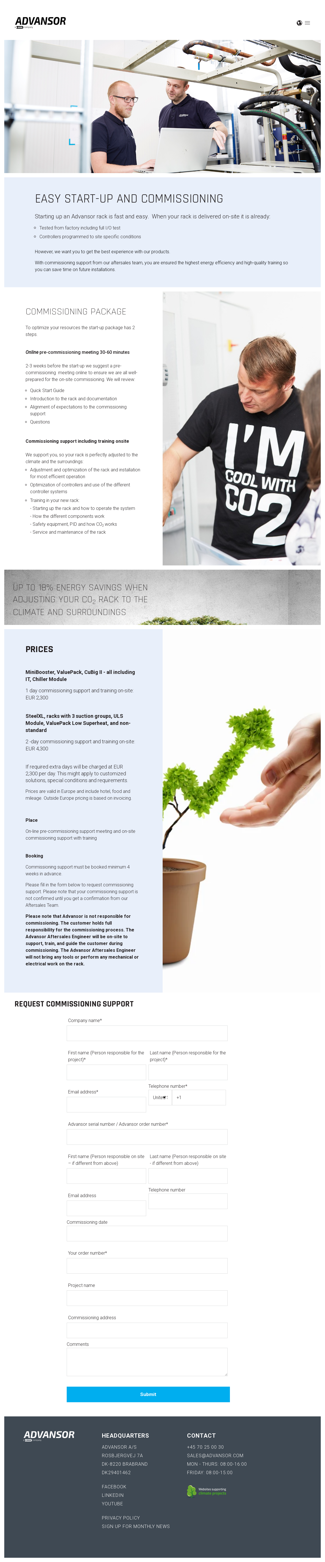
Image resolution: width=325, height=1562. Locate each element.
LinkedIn (113, 1495)
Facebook (114, 1486)
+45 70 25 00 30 (205, 1447)
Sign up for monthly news (136, 1526)
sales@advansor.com (215, 1455)
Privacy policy (121, 1518)
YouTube (112, 1503)
